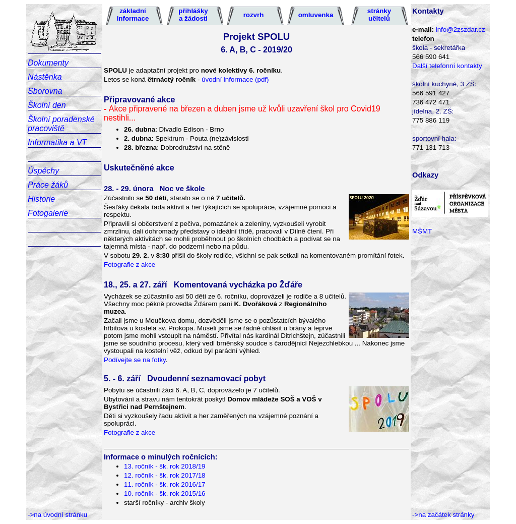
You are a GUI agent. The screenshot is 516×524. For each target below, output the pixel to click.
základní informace (133, 14)
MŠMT (422, 231)
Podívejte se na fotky (135, 360)
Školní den (47, 105)
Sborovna (45, 91)
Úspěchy (43, 170)
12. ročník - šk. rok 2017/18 (165, 475)
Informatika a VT (57, 142)
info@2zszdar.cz (460, 29)
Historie (41, 199)
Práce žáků (48, 185)
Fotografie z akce (129, 264)
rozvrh (253, 15)
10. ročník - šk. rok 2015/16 (165, 493)
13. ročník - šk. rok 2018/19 (165, 466)
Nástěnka (45, 77)
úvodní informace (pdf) (235, 79)
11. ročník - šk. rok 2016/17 (165, 484)
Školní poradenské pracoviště (61, 124)
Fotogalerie (48, 213)
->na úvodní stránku (57, 514)
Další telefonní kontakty (447, 66)
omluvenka (316, 15)
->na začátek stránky (443, 514)
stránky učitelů (379, 14)
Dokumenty (48, 63)
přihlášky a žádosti (193, 14)
